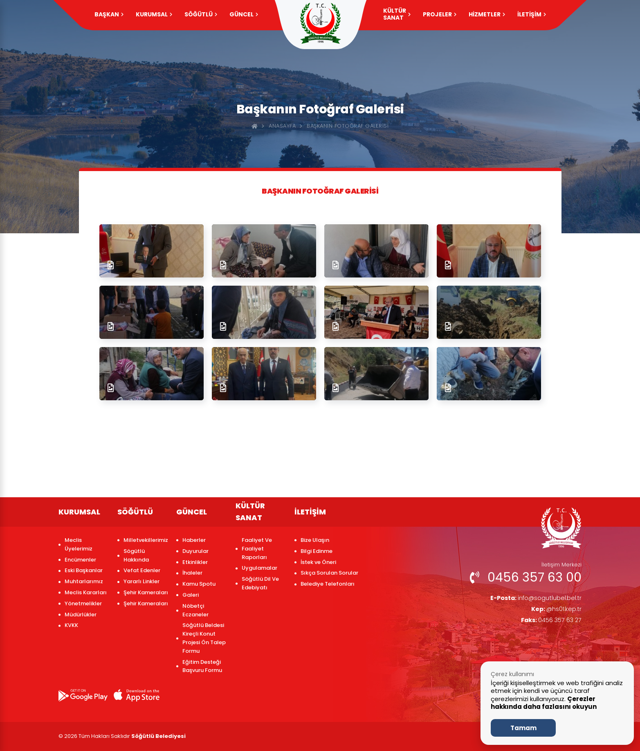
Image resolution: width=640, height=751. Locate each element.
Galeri (190, 595)
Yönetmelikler (83, 603)
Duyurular (195, 551)
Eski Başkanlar (84, 570)
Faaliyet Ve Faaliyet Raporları (257, 548)
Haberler (194, 540)
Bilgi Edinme (316, 551)
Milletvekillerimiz (146, 540)
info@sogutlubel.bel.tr (531, 598)
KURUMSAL (154, 14)
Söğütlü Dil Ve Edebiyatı (260, 583)
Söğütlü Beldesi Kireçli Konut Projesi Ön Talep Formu (204, 637)
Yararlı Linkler (141, 581)
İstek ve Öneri (318, 562)
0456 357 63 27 (548, 622)
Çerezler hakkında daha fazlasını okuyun (544, 703)
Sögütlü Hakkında (136, 555)
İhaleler (192, 573)
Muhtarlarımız (84, 581)
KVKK (71, 625)
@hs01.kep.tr (555, 611)
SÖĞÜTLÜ (200, 14)
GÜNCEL (243, 14)
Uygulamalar (259, 568)
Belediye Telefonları (328, 584)
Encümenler (80, 560)
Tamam (523, 728)
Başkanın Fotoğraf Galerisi (347, 126)
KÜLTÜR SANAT (397, 14)
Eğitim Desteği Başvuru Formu (202, 666)
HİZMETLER (487, 14)
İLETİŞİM (531, 14)
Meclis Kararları (86, 592)
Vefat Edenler (142, 570)
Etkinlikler (195, 562)
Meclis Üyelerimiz (78, 544)
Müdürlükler (81, 614)
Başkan (109, 14)
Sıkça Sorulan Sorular (329, 573)
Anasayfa (282, 126)
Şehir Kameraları (146, 592)
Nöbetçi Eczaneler (195, 610)
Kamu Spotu (199, 584)
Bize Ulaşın (315, 540)
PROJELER (439, 14)
